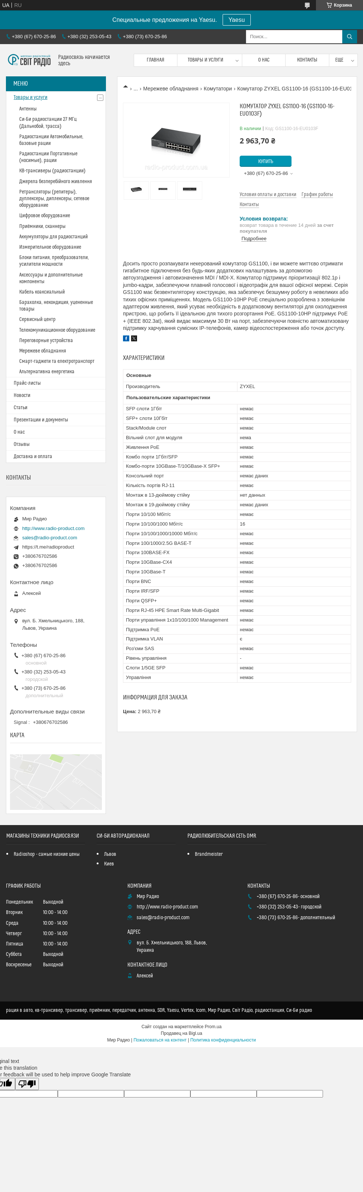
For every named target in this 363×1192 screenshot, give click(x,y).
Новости (22, 395)
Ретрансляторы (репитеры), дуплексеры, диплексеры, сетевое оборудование (54, 198)
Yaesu (237, 20)
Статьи (20, 408)
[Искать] (349, 36)
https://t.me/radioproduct (48, 547)
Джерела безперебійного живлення (55, 182)
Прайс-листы (27, 383)
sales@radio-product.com (49, 537)
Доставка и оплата (33, 457)
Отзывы (22, 444)
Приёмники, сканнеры (42, 226)
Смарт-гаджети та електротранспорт (56, 361)
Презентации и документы (41, 420)
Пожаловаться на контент (159, 1040)
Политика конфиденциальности (223, 1040)
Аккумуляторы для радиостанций (53, 237)
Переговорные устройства (46, 341)
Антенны (28, 109)
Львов (110, 854)
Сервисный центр (37, 319)
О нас (264, 60)
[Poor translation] (27, 1084)
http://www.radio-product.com (53, 528)
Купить (265, 162)
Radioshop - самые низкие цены (47, 854)
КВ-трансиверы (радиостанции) (52, 171)
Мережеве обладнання (171, 89)
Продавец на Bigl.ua (181, 1033)
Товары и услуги (205, 60)
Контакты (307, 60)
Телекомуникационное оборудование (57, 330)
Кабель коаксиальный (42, 292)
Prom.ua (213, 1026)
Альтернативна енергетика (46, 372)
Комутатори (218, 89)
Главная (155, 60)
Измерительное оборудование (50, 247)
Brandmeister (209, 854)
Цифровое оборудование (44, 216)
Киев (109, 864)
